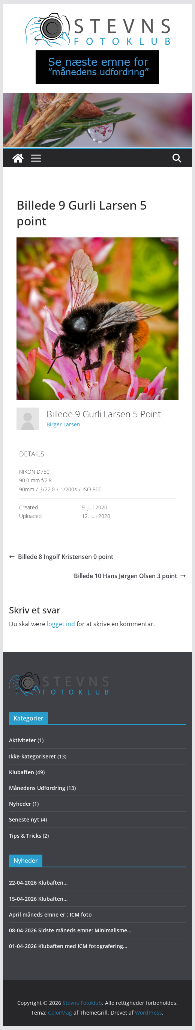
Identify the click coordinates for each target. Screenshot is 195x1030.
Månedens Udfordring (37, 787)
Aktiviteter (22, 740)
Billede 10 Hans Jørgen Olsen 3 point (130, 576)
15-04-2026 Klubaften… (38, 898)
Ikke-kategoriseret (32, 756)
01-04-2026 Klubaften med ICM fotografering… (68, 946)
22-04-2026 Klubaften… (38, 882)
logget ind (61, 624)
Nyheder (20, 803)
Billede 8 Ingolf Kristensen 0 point (61, 557)
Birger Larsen (63, 424)
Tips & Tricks (25, 835)
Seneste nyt (24, 819)
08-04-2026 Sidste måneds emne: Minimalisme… (70, 930)
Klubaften (21, 772)
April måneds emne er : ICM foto (50, 914)
